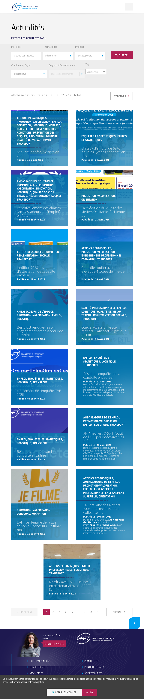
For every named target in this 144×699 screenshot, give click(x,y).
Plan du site (91, 661)
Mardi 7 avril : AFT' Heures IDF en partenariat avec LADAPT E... (71, 585)
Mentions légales (94, 667)
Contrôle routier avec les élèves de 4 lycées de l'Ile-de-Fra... (103, 271)
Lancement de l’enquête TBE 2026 (39, 392)
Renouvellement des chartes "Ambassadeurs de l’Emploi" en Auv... (39, 211)
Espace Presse (37, 667)
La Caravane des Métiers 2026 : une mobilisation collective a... (101, 509)
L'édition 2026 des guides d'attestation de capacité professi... (36, 271)
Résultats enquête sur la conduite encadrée (101, 375)
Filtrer (123, 55)
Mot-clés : (16, 46)
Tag (87, 64)
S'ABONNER (120, 96)
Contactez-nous (54, 644)
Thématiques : (50, 46)
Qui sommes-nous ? (40, 661)
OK (91, 692)
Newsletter (36, 673)
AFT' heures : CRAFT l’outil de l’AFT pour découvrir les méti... (103, 437)
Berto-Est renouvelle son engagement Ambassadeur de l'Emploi (40, 331)
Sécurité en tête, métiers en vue (38, 154)
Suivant (118, 612)
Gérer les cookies (65, 692)
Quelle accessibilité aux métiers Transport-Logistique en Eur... (103, 331)
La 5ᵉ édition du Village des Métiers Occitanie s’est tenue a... (103, 211)
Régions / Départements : (62, 65)
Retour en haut (134, 623)
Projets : (79, 46)
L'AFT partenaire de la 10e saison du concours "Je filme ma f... (39, 526)
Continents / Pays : (21, 65)
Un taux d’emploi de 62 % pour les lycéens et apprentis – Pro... (104, 152)
